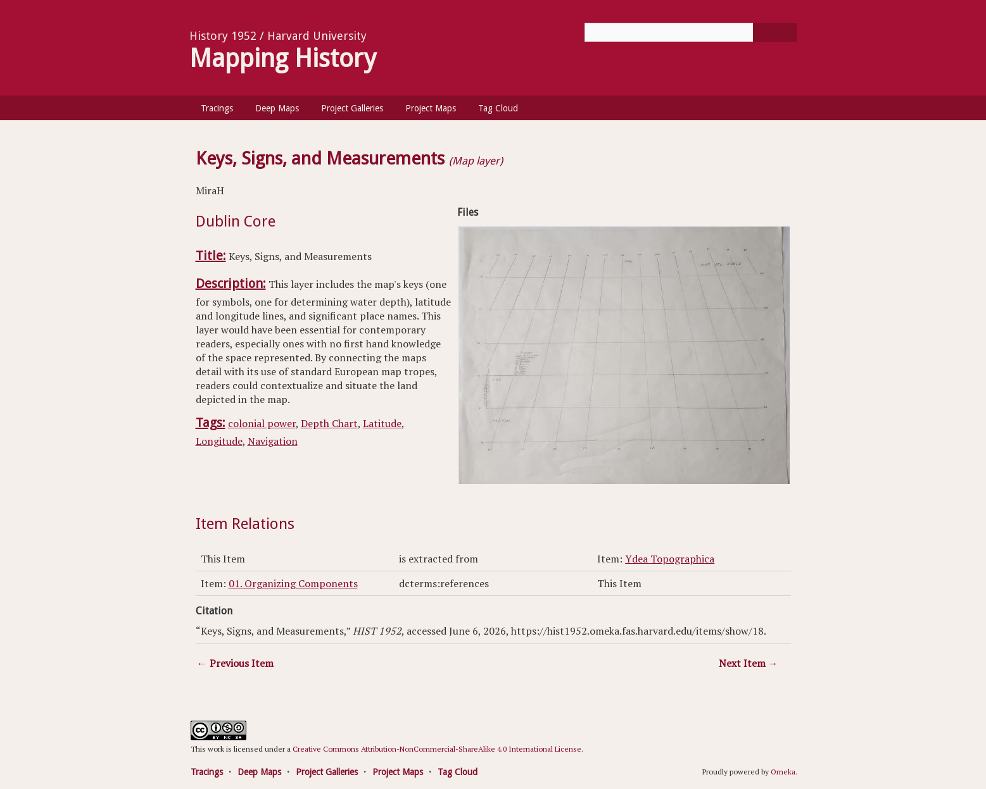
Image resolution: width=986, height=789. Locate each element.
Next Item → (748, 663)
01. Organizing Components (293, 583)
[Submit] (775, 32)
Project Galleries (352, 108)
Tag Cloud (498, 108)
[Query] (691, 32)
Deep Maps (277, 108)
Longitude (219, 441)
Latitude (382, 423)
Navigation (273, 441)
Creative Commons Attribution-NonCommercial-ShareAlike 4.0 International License (437, 749)
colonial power (262, 423)
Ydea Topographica (669, 559)
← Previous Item (235, 663)
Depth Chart (329, 423)
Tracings (217, 108)
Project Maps (430, 108)
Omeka (783, 771)
